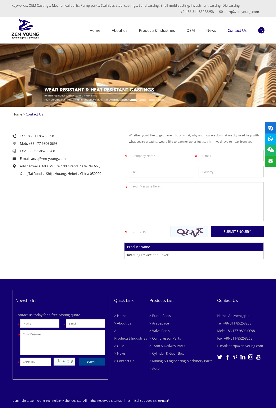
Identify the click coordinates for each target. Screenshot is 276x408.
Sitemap (117, 401)
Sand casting (149, 5)
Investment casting (206, 5)
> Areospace (159, 323)
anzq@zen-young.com (242, 11)
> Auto (154, 368)
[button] (115, 100)
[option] (138, 75)
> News (120, 353)
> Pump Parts (160, 315)
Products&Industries (157, 30)
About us (119, 30)
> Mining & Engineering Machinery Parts (180, 361)
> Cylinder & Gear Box (166, 353)
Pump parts (90, 5)
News (211, 30)
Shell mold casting (174, 5)
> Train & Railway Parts (167, 346)
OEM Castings (39, 5)
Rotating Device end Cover (148, 255)
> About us (122, 323)
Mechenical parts (65, 5)
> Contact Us (124, 361)
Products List (161, 300)
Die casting (231, 5)
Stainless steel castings (119, 5)
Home (95, 30)
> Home (120, 315)
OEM (190, 30)
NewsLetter (26, 300)
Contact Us (237, 30)
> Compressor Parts (165, 338)
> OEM (119, 346)
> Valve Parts (159, 330)
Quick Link (124, 300)
